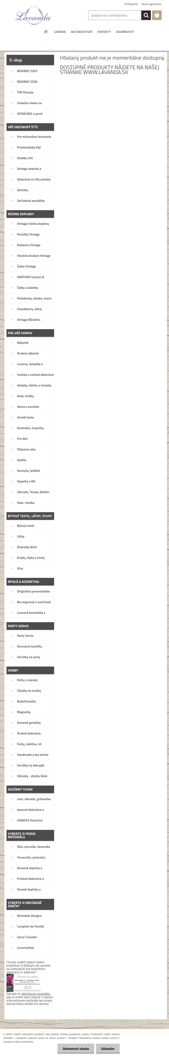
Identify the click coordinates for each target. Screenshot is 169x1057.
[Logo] (33, 15)
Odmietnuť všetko (76, 1048)
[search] (146, 15)
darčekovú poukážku (36, 993)
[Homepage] (46, 31)
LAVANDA (60, 31)
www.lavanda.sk (105, 72)
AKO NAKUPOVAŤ (81, 31)
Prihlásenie (131, 4)
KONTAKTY (104, 31)
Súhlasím (107, 1048)
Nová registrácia (151, 4)
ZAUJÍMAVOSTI (125, 31)
